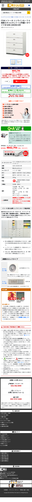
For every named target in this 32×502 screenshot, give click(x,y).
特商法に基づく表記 (24, 490)
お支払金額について (5, 439)
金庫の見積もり (4, 453)
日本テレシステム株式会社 (9, 472)
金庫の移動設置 (8, 111)
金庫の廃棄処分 (8, 113)
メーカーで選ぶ (10, 17)
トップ (3, 17)
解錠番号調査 (7, 117)
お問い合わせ (20, 362)
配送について (4, 443)
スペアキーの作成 (9, 115)
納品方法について (5, 438)
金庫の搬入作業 (4, 455)
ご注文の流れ (4, 434)
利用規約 (6, 490)
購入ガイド (26, 335)
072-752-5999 (17, 96)
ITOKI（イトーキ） (20, 17)
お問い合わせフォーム (16, 392)
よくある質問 (4, 445)
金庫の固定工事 (8, 108)
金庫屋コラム (4, 424)
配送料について (4, 436)
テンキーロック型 (4, 282)
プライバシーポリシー (14, 490)
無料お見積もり (8, 106)
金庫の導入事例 (4, 426)
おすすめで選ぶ (4, 415)
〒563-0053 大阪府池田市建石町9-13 (8, 475)
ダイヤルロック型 (4, 269)
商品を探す (16, 9)
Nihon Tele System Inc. (16, 492)
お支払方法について (5, 441)
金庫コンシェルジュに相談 (7, 422)
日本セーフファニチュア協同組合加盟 (9, 478)
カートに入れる (20, 81)
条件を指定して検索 (5, 413)
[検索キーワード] (14, 12)
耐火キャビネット (17, 168)
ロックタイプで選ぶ (5, 420)
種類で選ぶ (3, 417)
